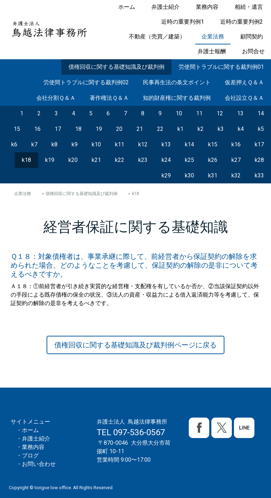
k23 (142, 160)
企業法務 (212, 36)
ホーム (126, 7)
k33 (259, 175)
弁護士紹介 (165, 7)
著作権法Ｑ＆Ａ (109, 98)
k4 (241, 129)
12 (220, 113)
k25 (189, 160)
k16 (236, 144)
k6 (14, 144)
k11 (119, 144)
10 (179, 113)
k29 (166, 175)
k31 (212, 175)
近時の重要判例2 (241, 21)
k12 (142, 144)
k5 (261, 129)
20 (119, 129)
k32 (236, 175)
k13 (166, 144)
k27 (236, 160)
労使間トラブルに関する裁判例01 (221, 66)
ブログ (30, 455)
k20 (73, 160)
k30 (189, 175)
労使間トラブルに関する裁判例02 (86, 82)
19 (99, 129)
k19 (49, 160)
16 (37, 129)
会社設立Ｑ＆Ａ (244, 98)
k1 (180, 129)
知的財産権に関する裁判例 (177, 98)
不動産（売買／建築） (157, 36)
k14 (189, 144)
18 (78, 129)
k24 (166, 160)
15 (17, 129)
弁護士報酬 (212, 51)
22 (160, 129)
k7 (34, 144)
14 (261, 113)
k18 (26, 160)
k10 (96, 144)
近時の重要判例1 (182, 21)
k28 (259, 160)
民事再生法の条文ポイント (177, 82)
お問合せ (253, 51)
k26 (212, 160)
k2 (201, 129)
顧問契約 (251, 36)
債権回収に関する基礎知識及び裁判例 (116, 66)
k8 (55, 144)
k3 (221, 129)
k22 (119, 160)
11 (199, 113)
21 (140, 129)
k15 (212, 144)
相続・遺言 (249, 7)
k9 (75, 144)
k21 (96, 160)
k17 (259, 144)
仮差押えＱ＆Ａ (244, 82)
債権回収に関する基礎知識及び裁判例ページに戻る (135, 345)
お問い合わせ (39, 464)
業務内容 (207, 7)
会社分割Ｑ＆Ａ (56, 98)
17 (58, 129)
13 (240, 113)
